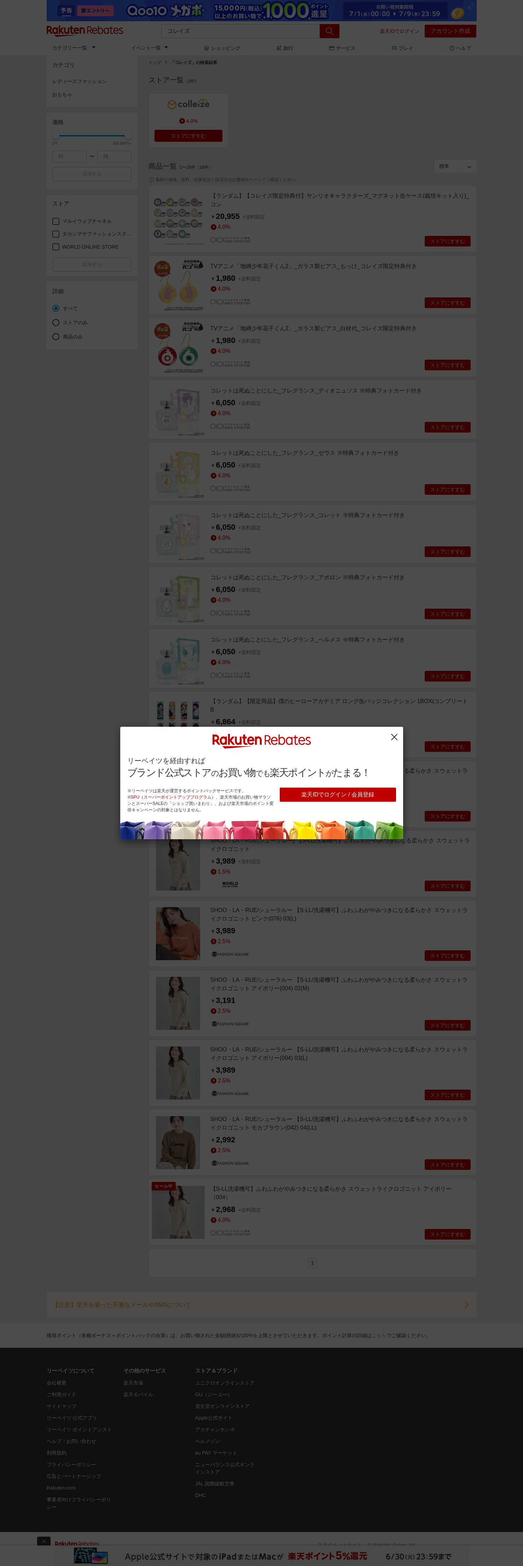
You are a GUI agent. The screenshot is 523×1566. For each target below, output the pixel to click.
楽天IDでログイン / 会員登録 (337, 794)
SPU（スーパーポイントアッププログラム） (173, 797)
